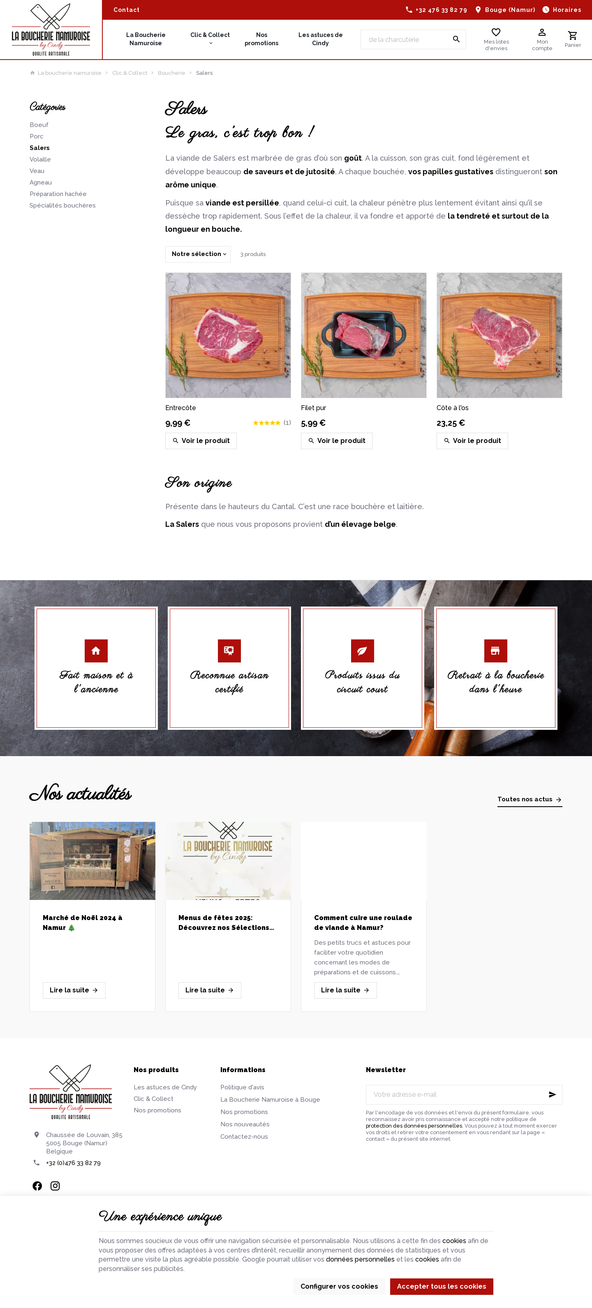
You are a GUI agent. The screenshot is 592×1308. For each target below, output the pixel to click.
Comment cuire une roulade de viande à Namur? (363, 923)
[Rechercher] (456, 39)
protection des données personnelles (414, 1126)
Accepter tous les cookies (441, 1286)
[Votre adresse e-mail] (464, 1095)
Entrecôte (180, 408)
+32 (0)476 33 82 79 (73, 1163)
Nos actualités (80, 794)
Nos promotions (157, 1110)
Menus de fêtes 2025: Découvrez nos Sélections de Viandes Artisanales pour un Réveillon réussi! (228, 923)
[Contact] (126, 10)
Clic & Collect (129, 73)
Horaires (567, 10)
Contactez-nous (244, 1136)
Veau (37, 171)
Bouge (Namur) (510, 10)
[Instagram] (55, 1186)
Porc (37, 136)
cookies (454, 1241)
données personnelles (360, 1259)
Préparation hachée (58, 194)
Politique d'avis (242, 1087)
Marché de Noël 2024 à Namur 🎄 (83, 923)
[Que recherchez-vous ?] (413, 39)
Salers (40, 148)
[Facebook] (37, 1186)
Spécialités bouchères (63, 205)
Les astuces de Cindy (165, 1087)
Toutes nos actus (525, 799)
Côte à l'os (453, 408)
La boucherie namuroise (66, 73)
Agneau (41, 182)
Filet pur (313, 408)
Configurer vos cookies (339, 1286)
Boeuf (39, 125)
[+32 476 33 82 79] (436, 10)
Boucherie (171, 73)
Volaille (40, 159)
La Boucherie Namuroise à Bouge (270, 1099)
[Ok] (552, 1095)
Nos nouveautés (245, 1124)
